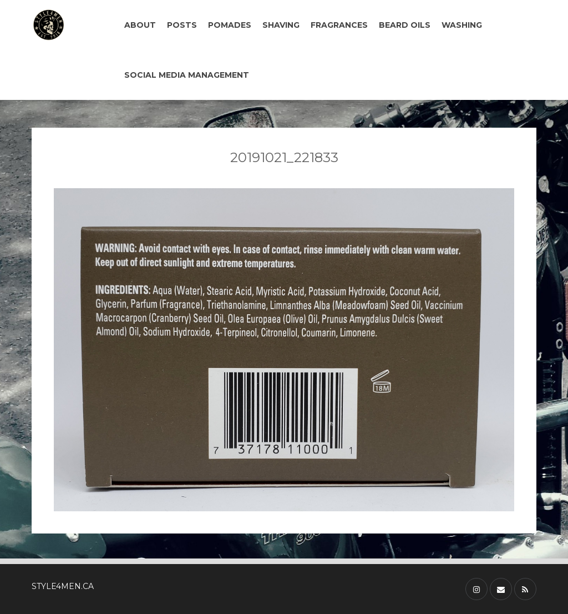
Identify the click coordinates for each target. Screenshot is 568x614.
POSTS (182, 25)
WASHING (462, 25)
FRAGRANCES (339, 25)
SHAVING (281, 25)
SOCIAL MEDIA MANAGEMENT (186, 75)
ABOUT (140, 25)
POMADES (229, 25)
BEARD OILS (404, 25)
